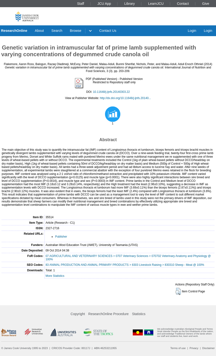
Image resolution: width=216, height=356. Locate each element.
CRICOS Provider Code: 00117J (71, 348)
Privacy (193, 348)
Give (205, 4)
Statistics (138, 314)
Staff (80, 4)
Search (56, 31)
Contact (183, 4)
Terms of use (178, 348)
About (39, 31)
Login (192, 31)
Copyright (78, 314)
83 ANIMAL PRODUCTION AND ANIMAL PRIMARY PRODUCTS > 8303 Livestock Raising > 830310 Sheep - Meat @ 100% (124, 265)
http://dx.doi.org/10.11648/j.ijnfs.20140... (125, 98)
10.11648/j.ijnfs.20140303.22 (111, 92)
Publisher (61, 236)
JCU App (104, 4)
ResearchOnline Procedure (108, 314)
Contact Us (107, 31)
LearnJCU (156, 4)
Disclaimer (208, 348)
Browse (75, 31)
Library (129, 4)
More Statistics (54, 276)
